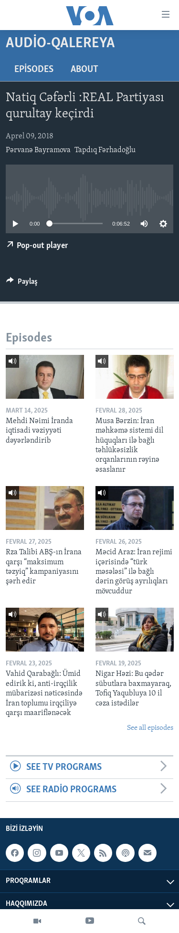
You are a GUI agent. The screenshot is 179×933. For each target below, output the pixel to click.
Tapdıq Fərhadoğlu (105, 150)
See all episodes (150, 728)
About (84, 69)
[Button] (22, 284)
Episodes (33, 69)
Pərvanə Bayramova (38, 150)
